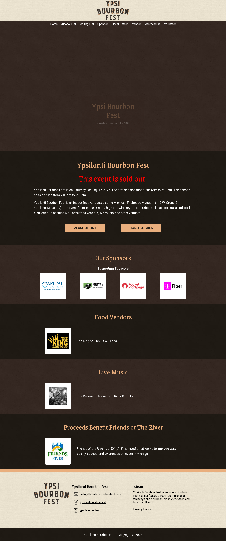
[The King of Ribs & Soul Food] (57, 341)
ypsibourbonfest (90, 510)
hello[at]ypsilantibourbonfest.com (100, 494)
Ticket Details (120, 24)
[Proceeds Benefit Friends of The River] (57, 451)
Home (54, 24)
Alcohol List (68, 24)
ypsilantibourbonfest (93, 502)
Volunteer (170, 24)
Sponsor (102, 24)
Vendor (136, 24)
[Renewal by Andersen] (93, 286)
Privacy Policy (142, 509)
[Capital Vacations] (53, 286)
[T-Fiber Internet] (173, 286)
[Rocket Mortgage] (133, 286)
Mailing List (86, 24)
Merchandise (152, 24)
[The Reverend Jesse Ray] (57, 396)
